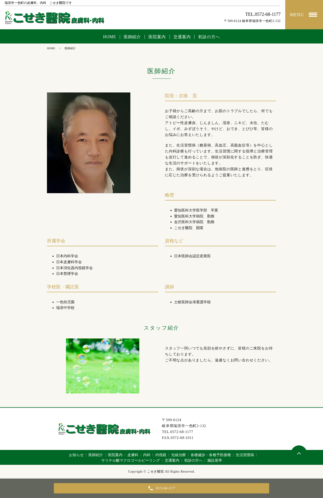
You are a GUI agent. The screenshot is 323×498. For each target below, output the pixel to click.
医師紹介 (132, 37)
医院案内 (157, 37)
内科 (147, 455)
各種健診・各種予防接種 (211, 455)
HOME (109, 37)
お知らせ (76, 455)
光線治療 (178, 455)
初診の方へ (209, 37)
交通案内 (182, 37)
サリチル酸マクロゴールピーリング (130, 460)
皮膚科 (132, 455)
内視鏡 (160, 455)
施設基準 (214, 460)
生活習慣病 (245, 455)
